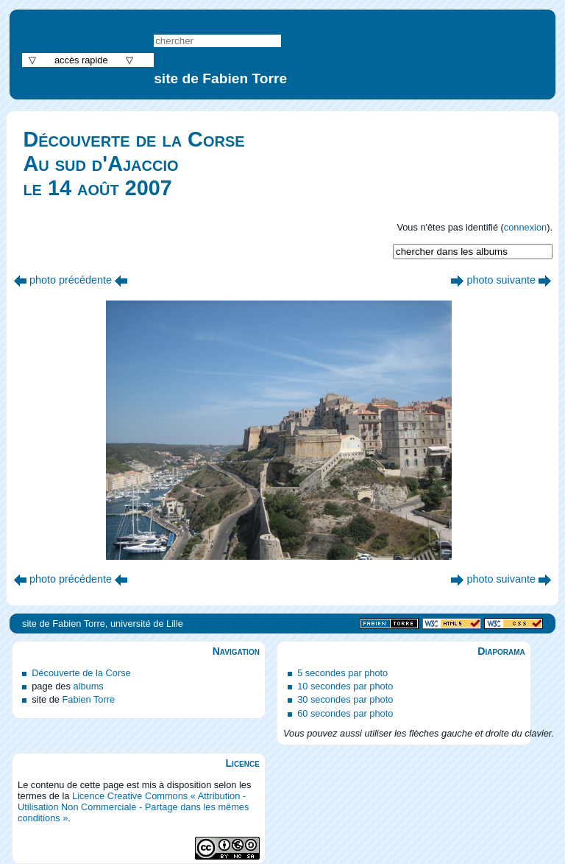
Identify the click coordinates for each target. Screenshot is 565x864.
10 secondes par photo (345, 686)
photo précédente (70, 280)
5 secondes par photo (342, 672)
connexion (525, 227)
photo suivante (501, 280)
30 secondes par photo (345, 699)
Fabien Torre (88, 699)
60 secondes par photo (345, 713)
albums (88, 686)
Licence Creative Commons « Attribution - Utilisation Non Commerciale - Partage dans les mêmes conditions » (133, 806)
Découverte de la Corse (81, 672)
